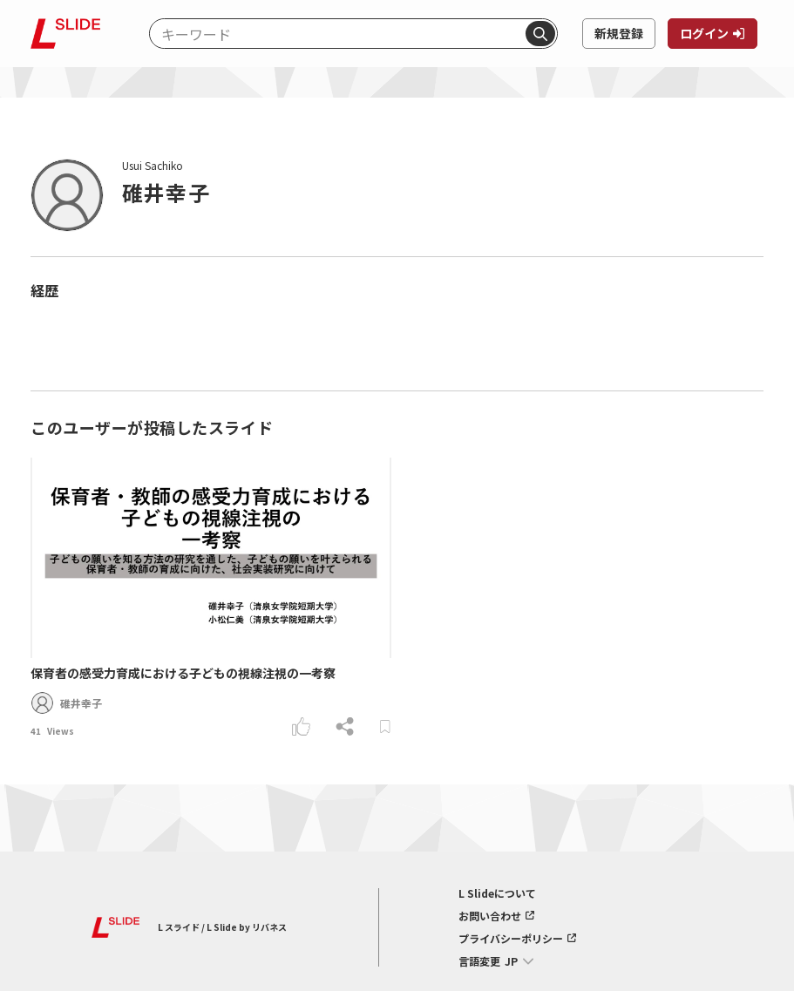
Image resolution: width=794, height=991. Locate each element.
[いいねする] (301, 726)
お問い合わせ (489, 916)
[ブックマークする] (384, 726)
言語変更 (479, 961)
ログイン (704, 33)
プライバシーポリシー (510, 938)
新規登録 (618, 33)
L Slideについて (497, 893)
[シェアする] (345, 726)
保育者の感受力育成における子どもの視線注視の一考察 (183, 673)
